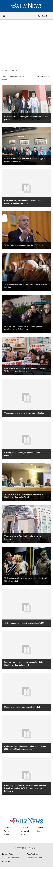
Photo (22, 835)
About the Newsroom (10, 858)
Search (14, 70)
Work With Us (32, 854)
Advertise (6, 861)
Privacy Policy (8, 854)
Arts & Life (25, 831)
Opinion (40, 827)
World (6, 831)
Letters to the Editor (34, 858)
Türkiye (7, 827)
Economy (24, 827)
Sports (39, 831)
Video (6, 835)
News (4, 70)
